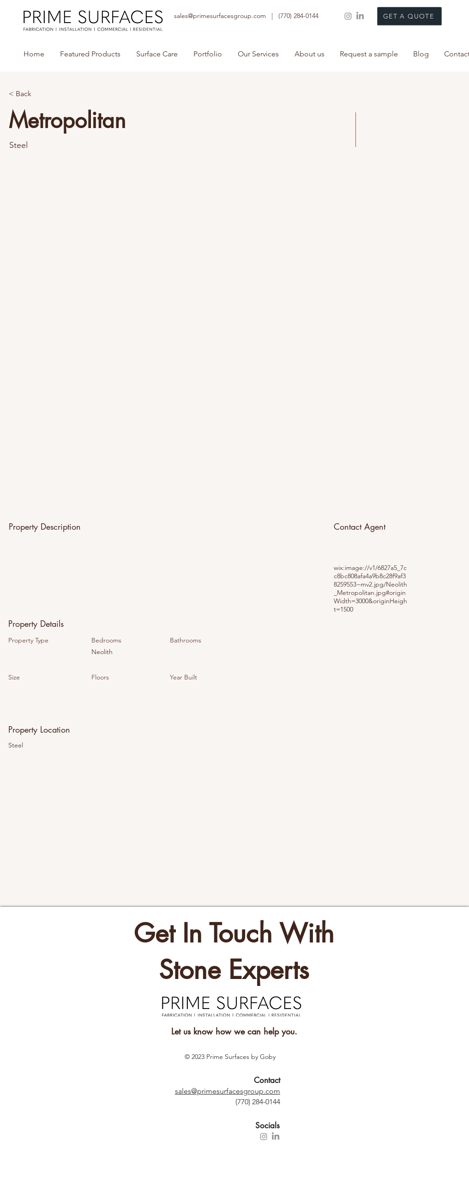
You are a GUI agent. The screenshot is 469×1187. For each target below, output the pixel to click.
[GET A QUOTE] (409, 16)
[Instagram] (348, 16)
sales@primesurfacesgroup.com (227, 1091)
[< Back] (41, 94)
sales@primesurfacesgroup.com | (226, 16)
